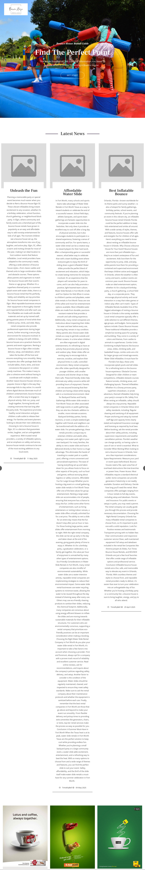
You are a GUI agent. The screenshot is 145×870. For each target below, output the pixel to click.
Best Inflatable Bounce (121, 192)
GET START (72, 75)
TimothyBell (18, 458)
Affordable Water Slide (72, 192)
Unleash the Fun (24, 190)
